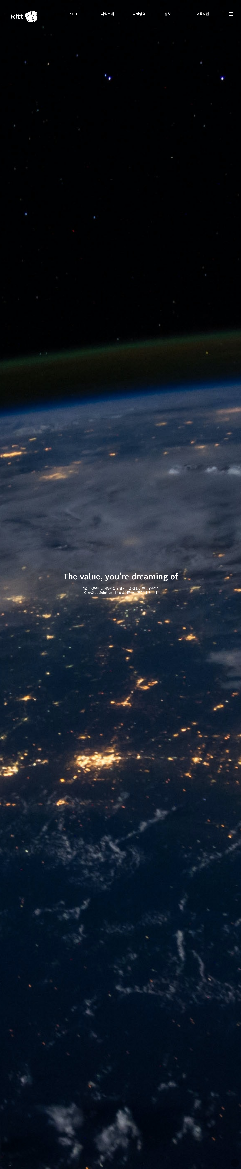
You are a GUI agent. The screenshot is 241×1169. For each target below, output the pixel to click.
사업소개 (110, 13)
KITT (76, 13)
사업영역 (142, 13)
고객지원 (205, 13)
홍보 (170, 13)
